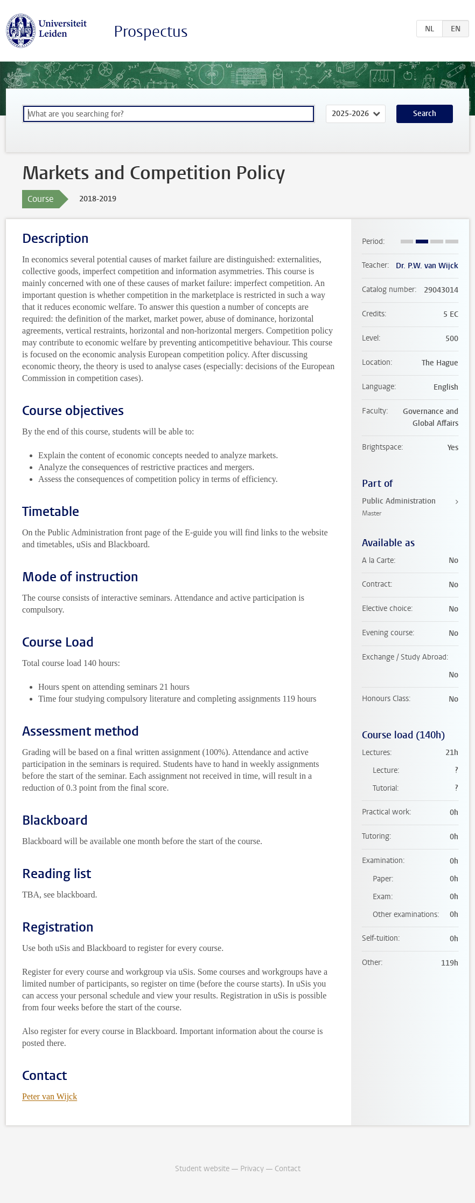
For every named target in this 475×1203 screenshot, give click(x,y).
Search (424, 113)
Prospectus (151, 32)
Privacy (252, 1169)
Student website (202, 1169)
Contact (288, 1169)
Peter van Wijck (49, 1096)
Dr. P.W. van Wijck (427, 266)
